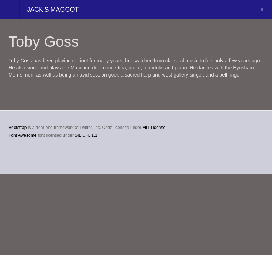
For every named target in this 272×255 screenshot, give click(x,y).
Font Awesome (22, 135)
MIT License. (154, 127)
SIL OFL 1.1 (86, 135)
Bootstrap (17, 127)
